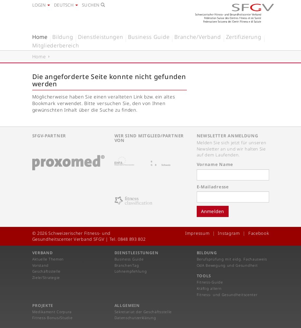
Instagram (229, 233)
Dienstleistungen (100, 37)
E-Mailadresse (213, 187)
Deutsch (66, 5)
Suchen (93, 5)
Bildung (62, 37)
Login (41, 5)
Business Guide (148, 37)
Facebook (258, 233)
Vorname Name (215, 164)
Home (40, 37)
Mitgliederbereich (55, 45)
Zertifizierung (244, 37)
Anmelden (212, 211)
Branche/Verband (197, 37)
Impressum (197, 233)
